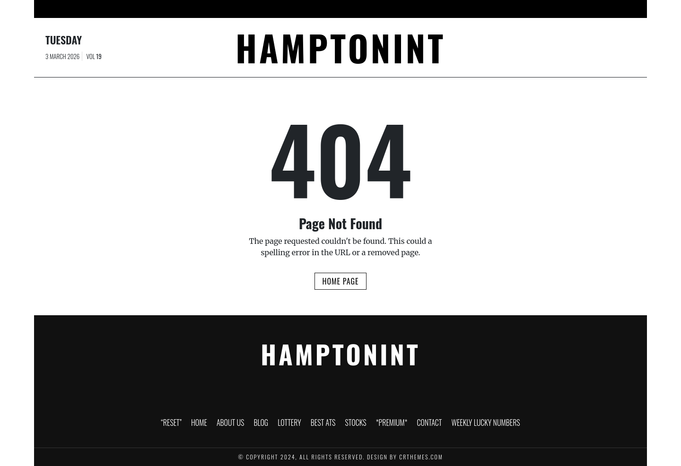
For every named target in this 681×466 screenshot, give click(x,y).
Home (190, 9)
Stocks (373, 9)
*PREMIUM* (414, 9)
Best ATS (335, 9)
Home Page (340, 281)
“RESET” (156, 9)
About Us (226, 9)
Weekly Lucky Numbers (519, 9)
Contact (457, 9)
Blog (262, 9)
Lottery (295, 9)
